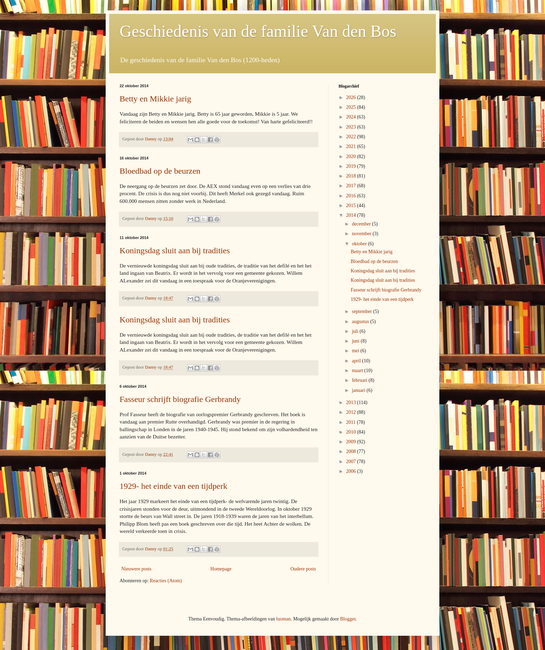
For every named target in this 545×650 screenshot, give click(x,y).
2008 (351, 451)
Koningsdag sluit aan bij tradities (175, 250)
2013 (351, 402)
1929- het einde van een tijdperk (173, 486)
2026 (351, 97)
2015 (351, 205)
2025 (351, 107)
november (362, 233)
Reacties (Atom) (166, 580)
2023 (351, 127)
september (362, 311)
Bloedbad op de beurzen (160, 170)
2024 (351, 117)
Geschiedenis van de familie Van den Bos (258, 31)
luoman (283, 619)
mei (356, 350)
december (362, 224)
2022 (351, 136)
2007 (351, 461)
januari (359, 390)
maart (358, 370)
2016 (351, 195)
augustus (361, 321)
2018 (351, 176)
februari (360, 380)
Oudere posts (303, 568)
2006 (351, 471)
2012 (351, 412)
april (357, 360)
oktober (360, 243)
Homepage (220, 568)
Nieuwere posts (136, 568)
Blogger (347, 619)
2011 (351, 422)
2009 (351, 441)
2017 (351, 185)
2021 (351, 146)
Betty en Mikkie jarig (155, 98)
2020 (351, 156)
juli (355, 331)
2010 (351, 432)
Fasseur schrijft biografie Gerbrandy (180, 399)
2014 (351, 215)
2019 (351, 166)
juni (356, 341)
